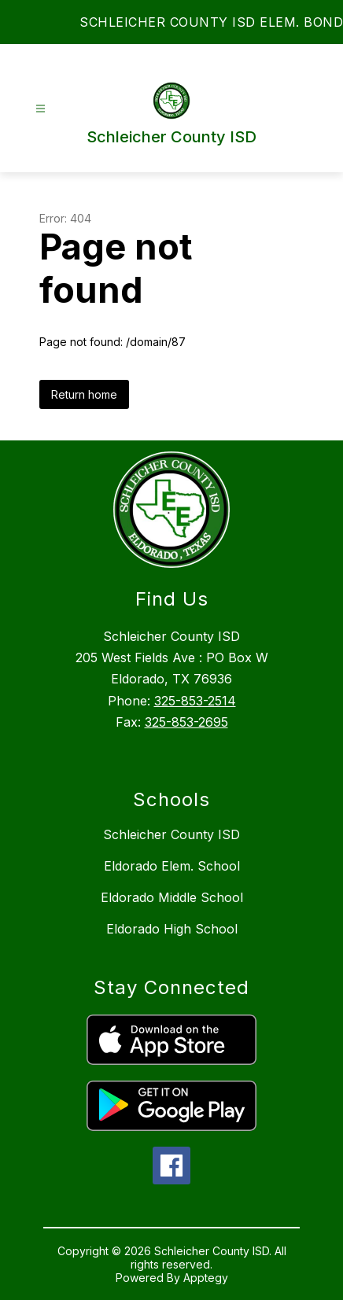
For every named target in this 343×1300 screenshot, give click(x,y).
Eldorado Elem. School (172, 866)
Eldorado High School (172, 929)
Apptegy (205, 1277)
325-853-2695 (186, 722)
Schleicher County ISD (171, 834)
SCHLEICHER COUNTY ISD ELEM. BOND (211, 22)
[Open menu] (40, 109)
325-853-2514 (195, 701)
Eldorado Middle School (172, 897)
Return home (84, 394)
